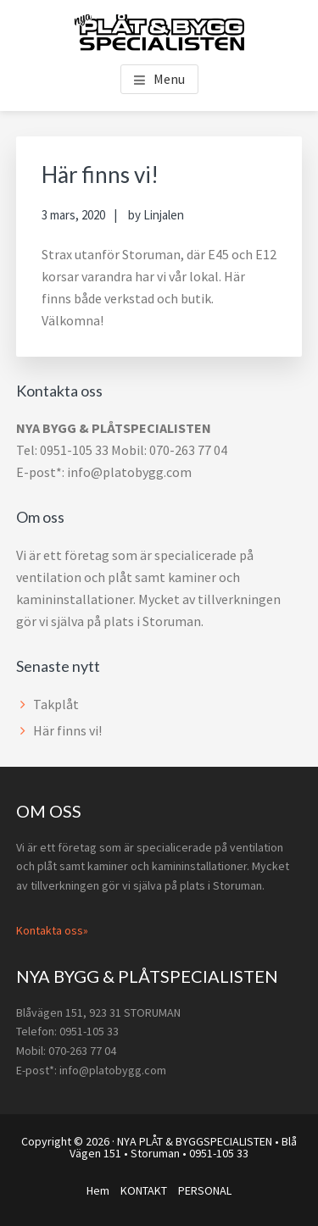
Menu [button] (169, 78)
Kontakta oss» (52, 930)
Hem (97, 1190)
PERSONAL (205, 1190)
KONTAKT (143, 1190)
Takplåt (56, 704)
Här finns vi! (67, 730)
